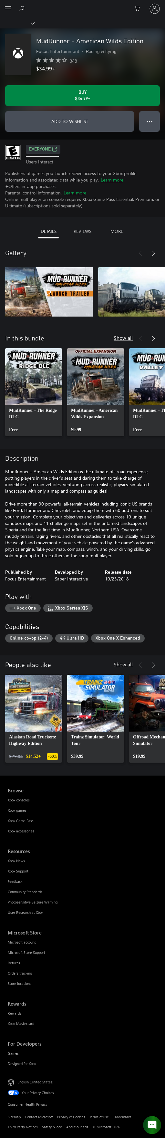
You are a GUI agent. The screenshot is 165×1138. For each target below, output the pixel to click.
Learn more (112, 180)
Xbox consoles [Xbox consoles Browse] (19, 800)
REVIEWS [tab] (82, 231)
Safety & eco (52, 1127)
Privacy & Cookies (71, 1117)
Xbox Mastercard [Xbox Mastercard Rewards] (21, 1023)
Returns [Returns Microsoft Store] (14, 963)
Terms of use (99, 1117)
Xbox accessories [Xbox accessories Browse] (21, 831)
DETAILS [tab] (49, 231)
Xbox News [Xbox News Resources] (16, 861)
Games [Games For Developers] (13, 1053)
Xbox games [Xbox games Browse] (17, 810)
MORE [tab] (116, 231)
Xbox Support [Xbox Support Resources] (18, 871)
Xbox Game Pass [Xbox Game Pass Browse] (21, 821)
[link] (33, 392)
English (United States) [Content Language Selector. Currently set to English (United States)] (35, 1082)
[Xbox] (17, 22)
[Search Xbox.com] (22, 8)
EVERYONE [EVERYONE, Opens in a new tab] (43, 149)
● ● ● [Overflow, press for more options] (150, 121)
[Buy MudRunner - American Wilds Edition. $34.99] (82, 95)
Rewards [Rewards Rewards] (14, 1013)
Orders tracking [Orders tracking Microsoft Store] (20, 973)
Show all (123, 337)
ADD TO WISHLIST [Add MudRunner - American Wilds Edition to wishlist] (69, 121)
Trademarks (122, 1117)
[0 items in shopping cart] (139, 8)
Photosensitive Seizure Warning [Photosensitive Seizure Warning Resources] (32, 902)
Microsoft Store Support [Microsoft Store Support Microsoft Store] (26, 952)
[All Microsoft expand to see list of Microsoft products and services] (8, 8)
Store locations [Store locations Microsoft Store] (19, 983)
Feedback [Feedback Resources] (15, 881)
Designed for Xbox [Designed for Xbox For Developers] (22, 1063)
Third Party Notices (23, 1127)
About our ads (77, 1127)
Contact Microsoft (39, 1117)
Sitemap (14, 1117)
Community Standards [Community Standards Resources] (25, 892)
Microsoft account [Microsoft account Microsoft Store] (22, 942)
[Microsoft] (82, 5)
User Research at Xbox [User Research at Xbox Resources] (25, 912)
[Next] (153, 253)
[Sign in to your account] (154, 8)
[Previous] (140, 253)
